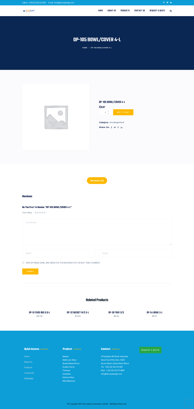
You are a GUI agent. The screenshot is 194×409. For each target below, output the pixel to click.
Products (125, 10)
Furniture (66, 370)
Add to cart (123, 112)
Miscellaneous (69, 381)
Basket (66, 356)
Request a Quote (157, 10)
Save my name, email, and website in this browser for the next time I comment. (63, 263)
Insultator (67, 374)
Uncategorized (117, 122)
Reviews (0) (97, 180)
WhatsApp (28, 378)
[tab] (97, 180)
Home (100, 10)
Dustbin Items (69, 367)
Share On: (104, 127)
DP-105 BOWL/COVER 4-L (112, 102)
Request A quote (150, 350)
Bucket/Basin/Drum (71, 363)
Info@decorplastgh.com (64, 3)
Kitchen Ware (68, 377)
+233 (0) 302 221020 (37, 3)
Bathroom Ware (69, 360)
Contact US (139, 10)
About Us (112, 10)
